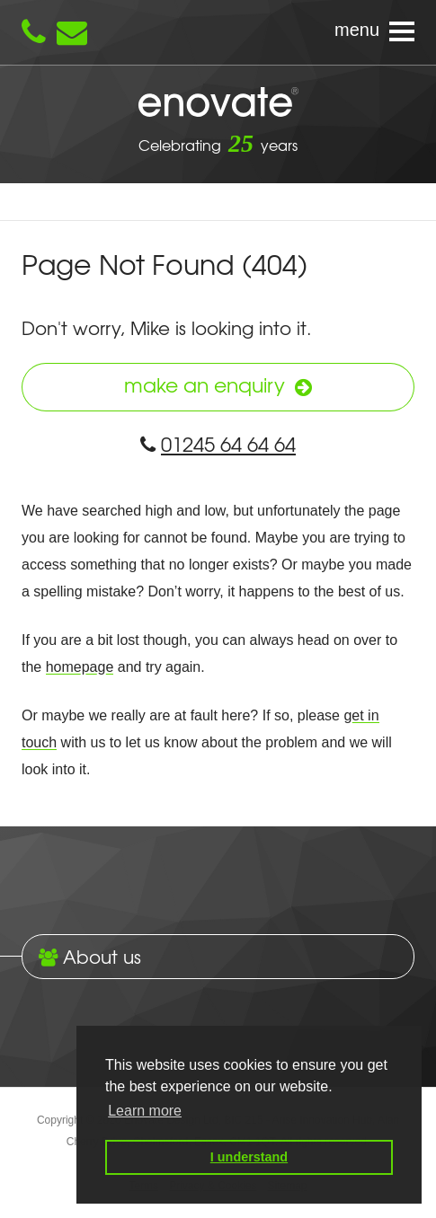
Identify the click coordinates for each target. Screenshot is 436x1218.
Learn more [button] (145, 1110)
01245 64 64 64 (218, 443)
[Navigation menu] (218, 32)
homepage (80, 667)
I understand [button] (249, 1157)
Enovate (218, 103)
